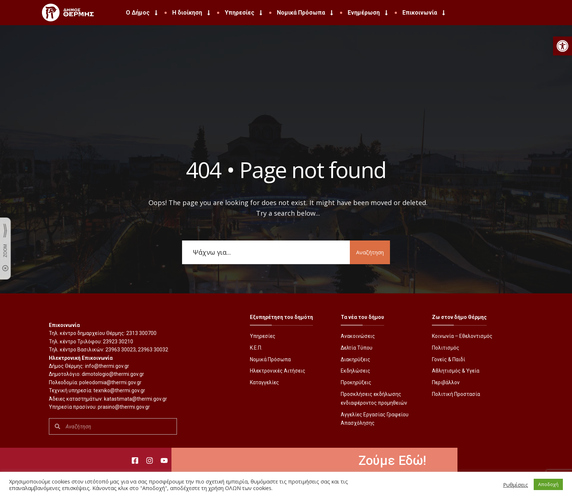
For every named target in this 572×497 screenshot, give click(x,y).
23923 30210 (118, 341)
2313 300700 (141, 333)
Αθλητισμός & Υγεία (455, 371)
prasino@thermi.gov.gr (124, 407)
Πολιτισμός (445, 348)
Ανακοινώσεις (358, 336)
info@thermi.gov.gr (107, 366)
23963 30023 (120, 349)
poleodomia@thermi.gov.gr (110, 382)
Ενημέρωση (368, 13)
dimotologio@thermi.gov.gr (113, 374)
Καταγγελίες (264, 382)
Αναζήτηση (370, 252)
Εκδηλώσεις (355, 371)
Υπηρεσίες (244, 13)
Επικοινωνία (424, 13)
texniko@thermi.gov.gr (119, 390)
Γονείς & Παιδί (448, 359)
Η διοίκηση (192, 13)
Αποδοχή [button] (548, 484)
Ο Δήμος (142, 13)
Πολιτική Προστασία (456, 394)
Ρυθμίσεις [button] (515, 484)
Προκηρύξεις (356, 382)
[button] (562, 45)
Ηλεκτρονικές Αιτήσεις (277, 371)
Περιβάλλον (446, 382)
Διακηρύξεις (355, 359)
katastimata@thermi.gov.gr (135, 399)
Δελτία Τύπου (356, 348)
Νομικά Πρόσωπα (306, 13)
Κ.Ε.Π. (256, 348)
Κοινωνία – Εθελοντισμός (462, 336)
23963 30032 (153, 349)
